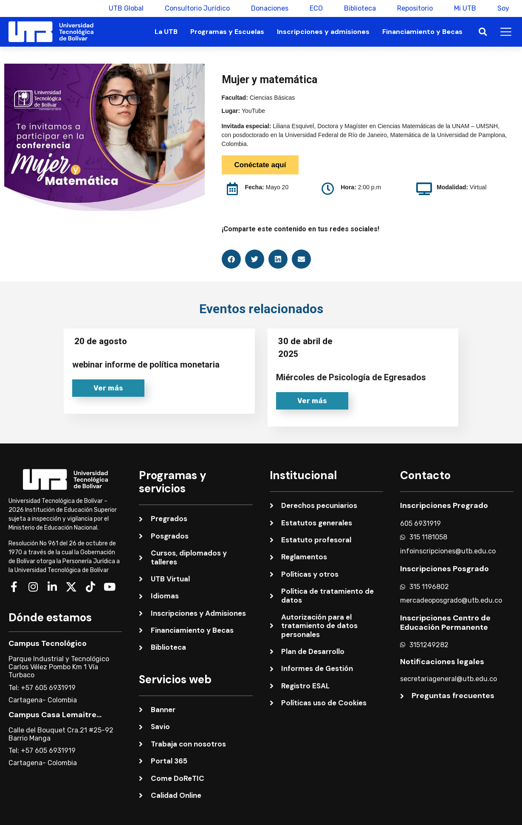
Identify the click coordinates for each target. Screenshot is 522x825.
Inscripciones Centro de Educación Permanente (445, 622)
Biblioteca (360, 8)
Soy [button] (503, 8)
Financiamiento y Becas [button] (422, 31)
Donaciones (269, 8)
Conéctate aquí (260, 165)
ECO (316, 8)
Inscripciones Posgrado (444, 569)
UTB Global (126, 8)
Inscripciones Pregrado (444, 505)
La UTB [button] (166, 31)
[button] (482, 32)
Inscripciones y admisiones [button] (323, 31)
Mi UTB (465, 8)
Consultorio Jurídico (197, 8)
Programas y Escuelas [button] (227, 31)
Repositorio (415, 8)
